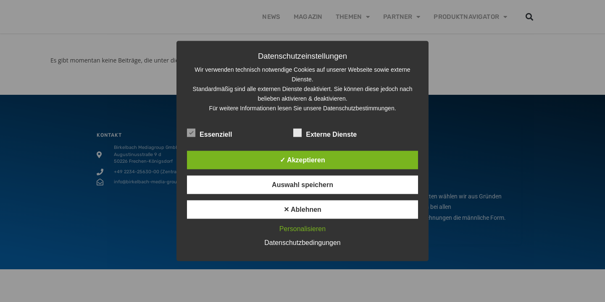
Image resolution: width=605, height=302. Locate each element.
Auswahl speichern (302, 184)
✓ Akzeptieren (302, 160)
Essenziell (209, 133)
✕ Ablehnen (302, 209)
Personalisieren (302, 228)
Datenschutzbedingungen (302, 242)
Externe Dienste (325, 133)
